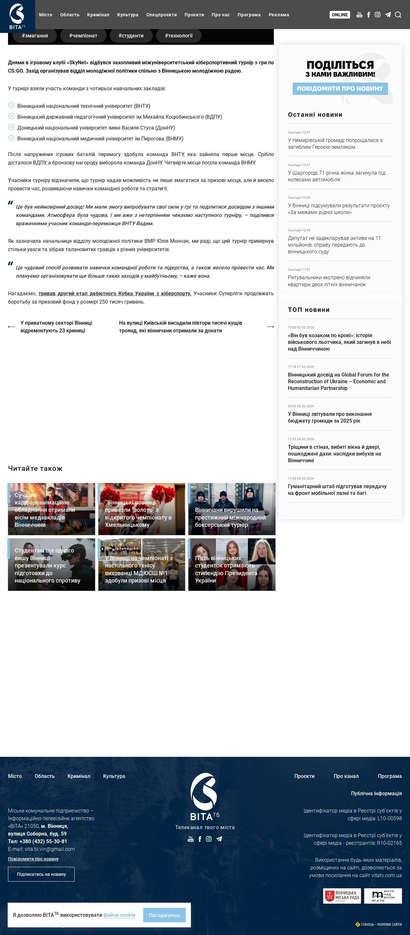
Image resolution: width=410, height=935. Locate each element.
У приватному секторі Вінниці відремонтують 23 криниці (57, 459)
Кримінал (98, 15)
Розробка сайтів (389, 924)
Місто (46, 15)
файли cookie (119, 914)
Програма (249, 15)
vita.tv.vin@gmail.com (50, 848)
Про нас (221, 15)
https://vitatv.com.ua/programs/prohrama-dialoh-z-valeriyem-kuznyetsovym (141, 526)
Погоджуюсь (164, 915)
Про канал (346, 776)
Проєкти (194, 15)
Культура (128, 15)
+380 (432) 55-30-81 (43, 841)
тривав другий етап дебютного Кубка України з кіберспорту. (115, 426)
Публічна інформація (376, 793)
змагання (37, 167)
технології (185, 167)
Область (70, 15)
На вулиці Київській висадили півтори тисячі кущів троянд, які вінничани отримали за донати (181, 459)
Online (340, 15)
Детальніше (340, 140)
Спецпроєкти (161, 15)
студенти (136, 167)
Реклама (279, 15)
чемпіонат (87, 167)
